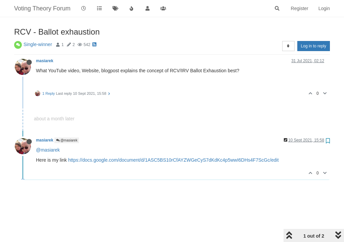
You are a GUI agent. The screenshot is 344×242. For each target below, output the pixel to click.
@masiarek (67, 140)
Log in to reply (313, 46)
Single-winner (38, 44)
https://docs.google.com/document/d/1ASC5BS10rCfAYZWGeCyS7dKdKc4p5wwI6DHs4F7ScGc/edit (173, 160)
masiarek (44, 60)
